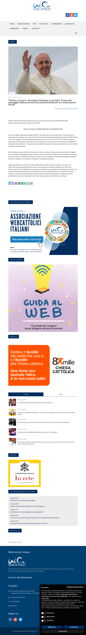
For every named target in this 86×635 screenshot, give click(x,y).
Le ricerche (69, 24)
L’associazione (24, 24)
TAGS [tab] (60, 394)
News (25, 28)
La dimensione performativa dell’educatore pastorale (35, 402)
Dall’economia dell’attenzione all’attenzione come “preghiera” (38, 432)
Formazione (56, 24)
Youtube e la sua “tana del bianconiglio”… (23, 500)
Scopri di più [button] (63, 631)
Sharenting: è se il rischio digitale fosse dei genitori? (27, 512)
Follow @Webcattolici (14, 542)
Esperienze (14, 28)
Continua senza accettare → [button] (75, 587)
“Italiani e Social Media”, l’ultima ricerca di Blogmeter (27, 506)
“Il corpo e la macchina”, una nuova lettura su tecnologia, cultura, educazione (34, 517)
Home (12, 24)
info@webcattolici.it (18, 597)
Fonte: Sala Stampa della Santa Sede (66, 108)
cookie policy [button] (45, 598)
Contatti (36, 28)
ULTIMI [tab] (26, 394)
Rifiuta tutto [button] (52, 627)
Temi (34, 24)
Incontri (43, 24)
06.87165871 (15, 601)
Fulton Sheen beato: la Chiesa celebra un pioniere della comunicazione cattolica (43, 422)
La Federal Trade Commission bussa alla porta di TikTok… (29, 523)
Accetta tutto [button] (74, 627)
